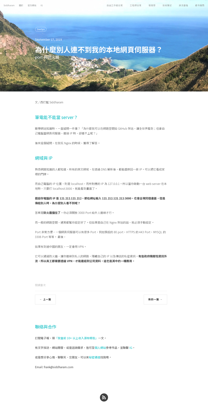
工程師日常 (135, 5)
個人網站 (100, 347)
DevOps (41, 29)
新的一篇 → (155, 299)
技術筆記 (167, 5)
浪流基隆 (183, 5)
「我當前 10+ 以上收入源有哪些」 (76, 338)
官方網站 (32, 5)
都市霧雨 (199, 5)
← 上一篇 (45, 299)
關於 (21, 5)
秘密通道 (94, 357)
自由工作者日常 (115, 5)
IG (42, 5)
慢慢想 (152, 5)
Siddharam (9, 5)
